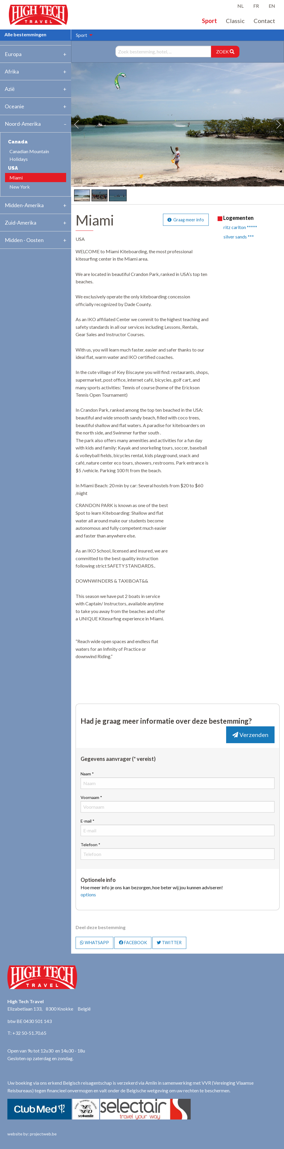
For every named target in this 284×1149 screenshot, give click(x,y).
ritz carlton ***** (240, 227)
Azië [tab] (10, 89)
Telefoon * (178, 851)
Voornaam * (178, 804)
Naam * (178, 780)
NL (240, 6)
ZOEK (225, 51)
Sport (209, 20)
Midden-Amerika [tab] (24, 205)
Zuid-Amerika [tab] (20, 222)
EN (272, 6)
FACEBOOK (133, 942)
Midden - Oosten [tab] (24, 240)
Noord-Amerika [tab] (23, 123)
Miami (16, 177)
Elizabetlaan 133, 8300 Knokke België (49, 1008)
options (88, 894)
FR (256, 6)
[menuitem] (82, 35)
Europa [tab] (13, 54)
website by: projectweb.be (32, 1133)
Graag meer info (185, 219)
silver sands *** (238, 236)
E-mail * (178, 827)
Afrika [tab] (12, 71)
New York (19, 186)
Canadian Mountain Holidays (29, 155)
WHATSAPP (94, 942)
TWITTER (169, 942)
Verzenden (250, 734)
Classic (235, 20)
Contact (264, 20)
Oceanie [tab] (14, 106)
